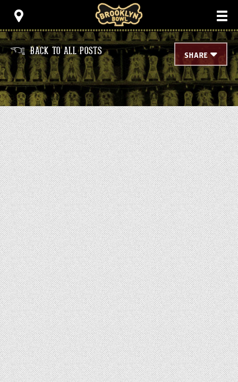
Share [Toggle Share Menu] (196, 55)
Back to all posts (57, 51)
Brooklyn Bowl (119, 15)
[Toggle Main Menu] (222, 16)
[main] (119, 140)
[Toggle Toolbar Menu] (19, 16)
